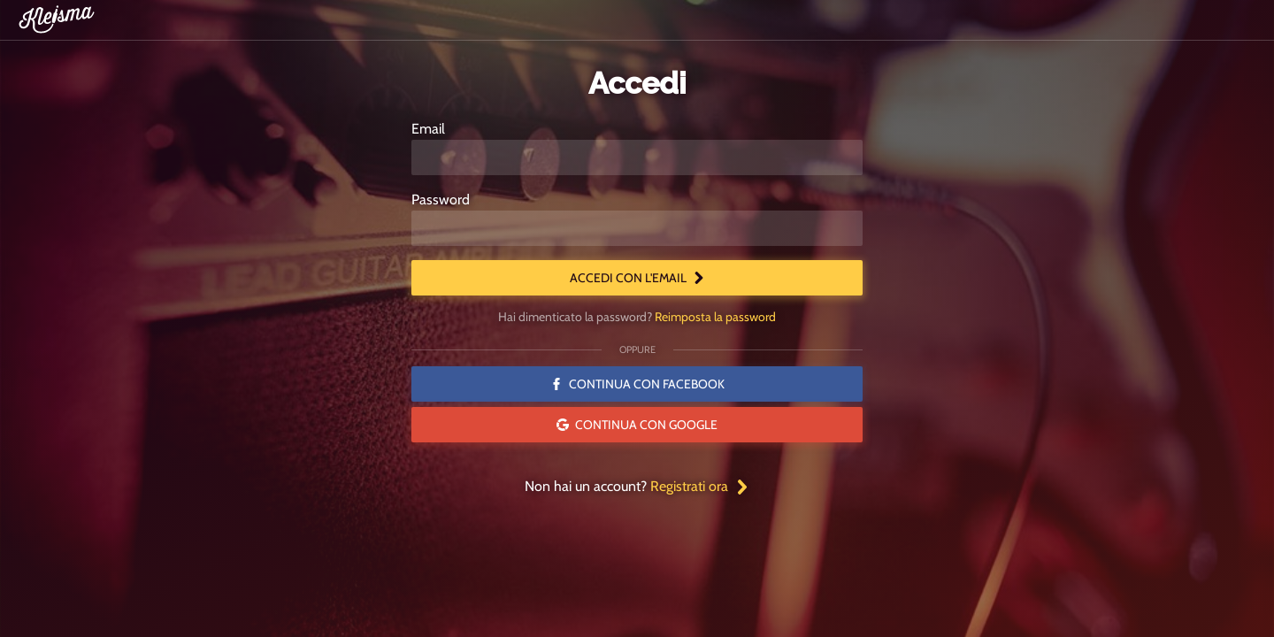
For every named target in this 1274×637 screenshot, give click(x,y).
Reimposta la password (715, 317)
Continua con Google (637, 425)
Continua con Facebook (637, 384)
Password (440, 199)
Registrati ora (699, 486)
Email (428, 128)
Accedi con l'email (637, 278)
